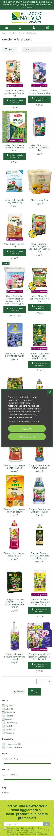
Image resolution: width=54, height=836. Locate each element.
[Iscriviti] (46, 824)
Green (9, 719)
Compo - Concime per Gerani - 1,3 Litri (39, 466)
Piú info (11, 421)
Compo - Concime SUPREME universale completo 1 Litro (39, 555)
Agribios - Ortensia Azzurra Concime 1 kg (39, 91)
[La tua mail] (23, 824)
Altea (9, 709)
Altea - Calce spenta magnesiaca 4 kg (14, 201)
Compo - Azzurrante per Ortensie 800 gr (14, 354)
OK (34, 691)
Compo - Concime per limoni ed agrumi (14, 510)
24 (47, 49)
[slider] (3, 763)
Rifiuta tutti (27, 436)
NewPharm (11, 723)
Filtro (9, 49)
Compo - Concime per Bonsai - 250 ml (14, 466)
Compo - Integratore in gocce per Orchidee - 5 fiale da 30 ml (39, 656)
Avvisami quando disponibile (15, 101)
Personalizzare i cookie (28, 421)
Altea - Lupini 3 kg (39, 200)
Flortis (9, 716)
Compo (10, 712)
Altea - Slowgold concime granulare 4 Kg (39, 298)
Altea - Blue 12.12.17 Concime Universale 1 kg (39, 147)
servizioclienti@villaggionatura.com (21, 4)
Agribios (10, 705)
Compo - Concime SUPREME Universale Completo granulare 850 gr (14, 603)
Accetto (27, 428)
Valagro (10, 733)
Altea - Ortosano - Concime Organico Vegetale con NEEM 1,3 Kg (39, 247)
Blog (4, 788)
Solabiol (10, 729)
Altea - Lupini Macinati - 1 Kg (14, 245)
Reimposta (19, 691)
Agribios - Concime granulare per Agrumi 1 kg (14, 93)
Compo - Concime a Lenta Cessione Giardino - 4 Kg (39, 356)
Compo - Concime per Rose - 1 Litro (14, 554)
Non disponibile (13, 747)
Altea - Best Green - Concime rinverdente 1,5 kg (14, 147)
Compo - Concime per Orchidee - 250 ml (39, 510)
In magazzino (13, 744)
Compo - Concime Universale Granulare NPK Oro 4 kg (39, 602)
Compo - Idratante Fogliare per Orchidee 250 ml (14, 656)
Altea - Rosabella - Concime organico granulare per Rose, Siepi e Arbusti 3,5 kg (14, 300)
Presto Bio (11, 726)
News (6, 792)
